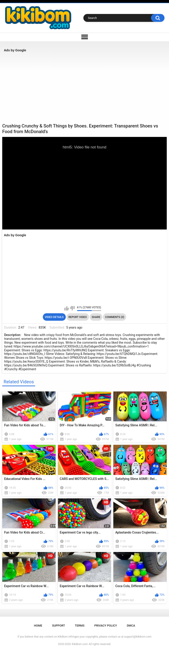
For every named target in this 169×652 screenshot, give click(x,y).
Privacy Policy (105, 625)
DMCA (131, 625)
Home (38, 625)
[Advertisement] (84, 87)
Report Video (78, 317)
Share (96, 317)
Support (58, 625)
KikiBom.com (80, 644)
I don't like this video (72, 308)
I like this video (66, 308)
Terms (79, 625)
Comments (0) (114, 317)
